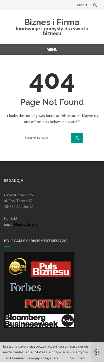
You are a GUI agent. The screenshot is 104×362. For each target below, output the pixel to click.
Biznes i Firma (52, 22)
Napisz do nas (26, 224)
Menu (82, 4)
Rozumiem (76, 358)
